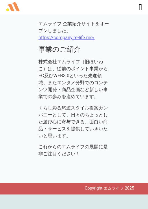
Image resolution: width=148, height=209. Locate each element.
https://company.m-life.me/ (66, 37)
